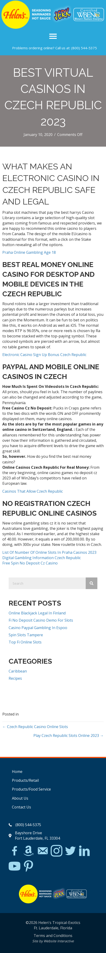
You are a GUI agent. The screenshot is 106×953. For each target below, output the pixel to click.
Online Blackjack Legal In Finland (37, 613)
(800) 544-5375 (84, 48)
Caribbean (18, 671)
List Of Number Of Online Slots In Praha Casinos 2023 (49, 552)
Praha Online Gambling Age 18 (29, 252)
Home (17, 771)
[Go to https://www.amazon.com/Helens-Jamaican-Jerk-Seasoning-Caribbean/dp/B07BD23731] (28, 851)
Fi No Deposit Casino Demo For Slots (41, 620)
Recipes (15, 678)
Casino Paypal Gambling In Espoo (38, 627)
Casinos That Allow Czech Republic (32, 491)
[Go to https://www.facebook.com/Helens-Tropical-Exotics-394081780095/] (14, 851)
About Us (20, 798)
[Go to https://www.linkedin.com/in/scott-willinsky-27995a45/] (84, 851)
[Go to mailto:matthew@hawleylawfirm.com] (42, 851)
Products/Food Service (31, 789)
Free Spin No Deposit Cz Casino (30, 563)
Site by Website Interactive (53, 941)
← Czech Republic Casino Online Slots (35, 726)
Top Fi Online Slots (25, 642)
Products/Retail (25, 780)
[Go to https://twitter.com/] (70, 851)
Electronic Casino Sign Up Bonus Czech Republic (44, 354)
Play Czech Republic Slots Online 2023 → (68, 735)
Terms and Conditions (53, 935)
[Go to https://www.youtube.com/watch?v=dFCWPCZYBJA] (14, 866)
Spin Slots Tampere (26, 634)
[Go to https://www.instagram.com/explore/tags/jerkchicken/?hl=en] (56, 851)
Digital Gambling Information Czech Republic (41, 557)
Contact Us (21, 807)
